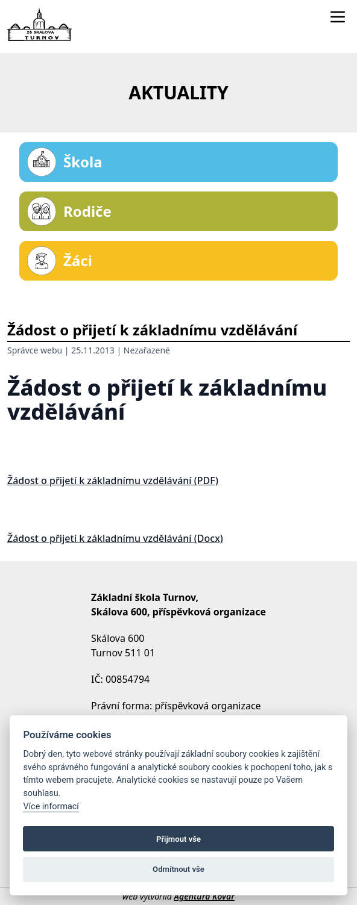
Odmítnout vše (178, 869)
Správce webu (34, 350)
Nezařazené (147, 350)
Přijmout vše (178, 839)
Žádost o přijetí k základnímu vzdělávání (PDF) (112, 480)
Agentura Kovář (204, 896)
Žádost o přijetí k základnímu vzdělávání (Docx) (115, 538)
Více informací (51, 806)
